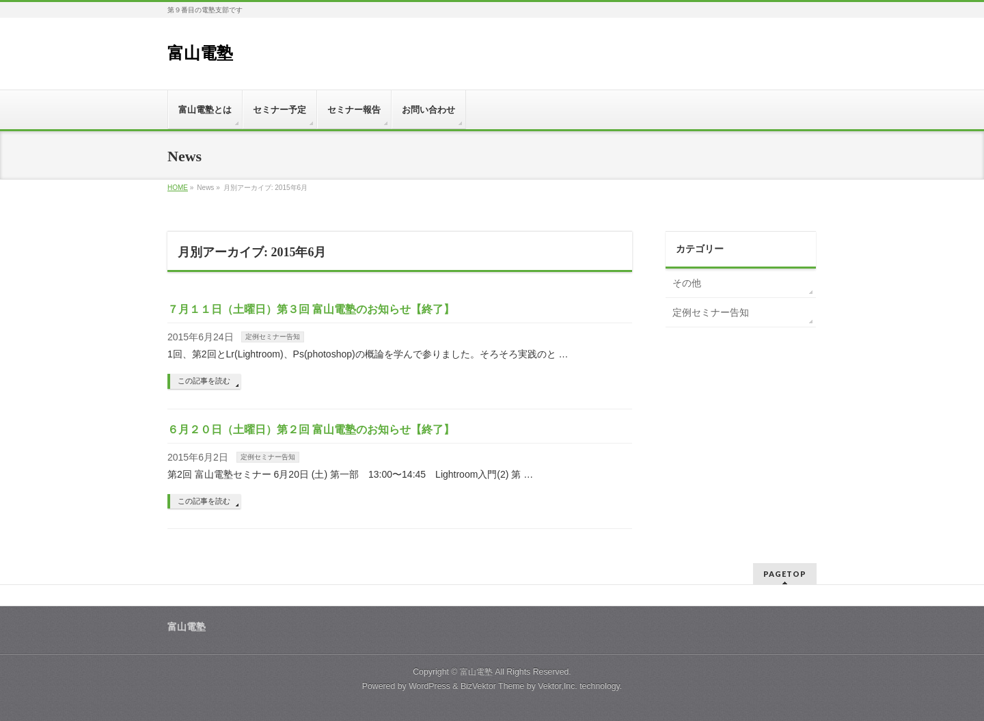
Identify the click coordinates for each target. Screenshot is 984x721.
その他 (686, 282)
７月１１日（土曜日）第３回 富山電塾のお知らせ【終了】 (310, 309)
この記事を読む (204, 381)
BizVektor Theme (493, 686)
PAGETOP (784, 573)
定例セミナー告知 (272, 336)
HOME (177, 187)
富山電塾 (200, 53)
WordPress (429, 686)
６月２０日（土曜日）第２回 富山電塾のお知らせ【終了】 (310, 429)
